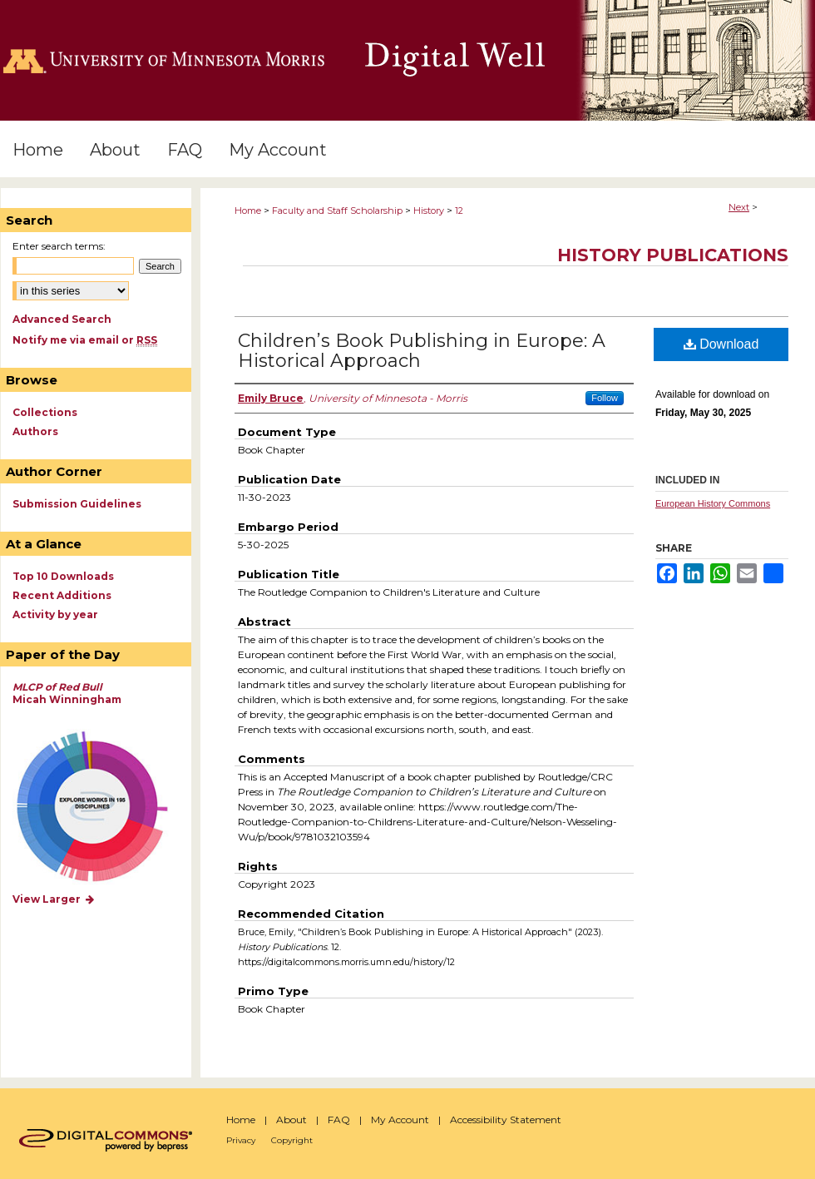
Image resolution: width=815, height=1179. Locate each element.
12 (459, 210)
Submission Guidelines (76, 504)
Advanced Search (61, 319)
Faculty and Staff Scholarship (337, 210)
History (428, 210)
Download (721, 344)
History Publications (672, 255)
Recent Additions (61, 595)
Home (248, 210)
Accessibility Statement (505, 1119)
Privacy (240, 1140)
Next (739, 207)
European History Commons (712, 503)
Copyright (292, 1140)
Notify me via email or (84, 340)
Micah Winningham (66, 693)
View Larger (54, 899)
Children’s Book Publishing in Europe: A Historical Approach (421, 350)
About (291, 1119)
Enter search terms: (59, 246)
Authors (35, 431)
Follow (604, 398)
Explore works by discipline (102, 807)
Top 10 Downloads (63, 576)
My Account (400, 1119)
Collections (44, 412)
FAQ (339, 1119)
